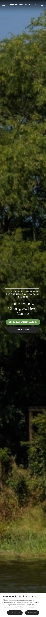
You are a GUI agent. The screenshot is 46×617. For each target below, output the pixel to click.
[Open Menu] (3, 5)
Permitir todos (14, 613)
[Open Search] (42, 5)
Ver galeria (23, 330)
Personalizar (32, 613)
